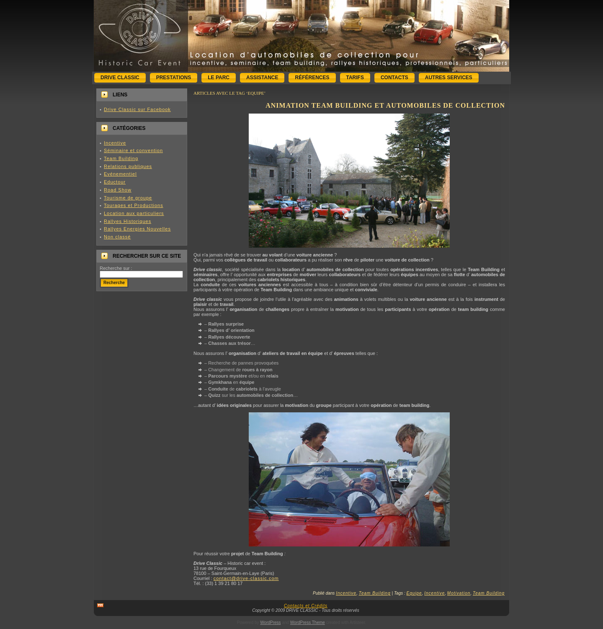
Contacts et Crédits (305, 605)
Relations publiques (128, 166)
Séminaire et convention (133, 150)
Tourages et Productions (133, 205)
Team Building (121, 158)
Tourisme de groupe (128, 197)
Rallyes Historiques (127, 221)
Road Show (117, 189)
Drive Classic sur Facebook (137, 109)
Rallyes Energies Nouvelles (137, 228)
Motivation (459, 593)
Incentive (115, 142)
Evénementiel (120, 173)
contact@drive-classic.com (246, 578)
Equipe (414, 593)
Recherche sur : (116, 268)
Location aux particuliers (134, 213)
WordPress (270, 622)
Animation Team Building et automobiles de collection (385, 105)
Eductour (115, 181)
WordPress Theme (307, 622)
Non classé (117, 236)
